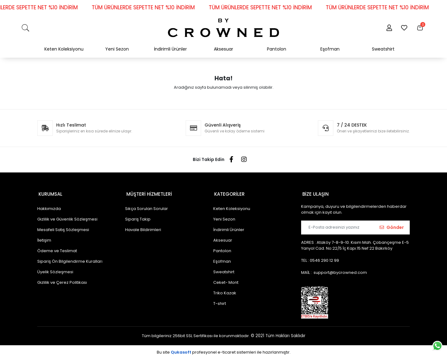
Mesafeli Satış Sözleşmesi (63, 227)
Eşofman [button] (330, 49)
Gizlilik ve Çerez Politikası (62, 280)
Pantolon (222, 249)
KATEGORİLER (228, 193)
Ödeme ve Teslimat (57, 249)
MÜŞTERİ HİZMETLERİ (148, 193)
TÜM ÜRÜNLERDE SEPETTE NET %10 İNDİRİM (149, 7)
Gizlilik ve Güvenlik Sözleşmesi (67, 217)
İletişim (44, 238)
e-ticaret (227, 350)
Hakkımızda (49, 206)
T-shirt (219, 301)
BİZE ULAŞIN (314, 193)
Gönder (392, 225)
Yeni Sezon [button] (117, 49)
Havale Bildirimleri (143, 227)
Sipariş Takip (138, 217)
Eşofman (222, 259)
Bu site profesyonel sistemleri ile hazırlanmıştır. (224, 350)
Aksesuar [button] (223, 49)
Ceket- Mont (225, 280)
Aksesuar (222, 238)
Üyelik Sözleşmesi (55, 270)
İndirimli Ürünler (228, 227)
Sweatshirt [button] (383, 49)
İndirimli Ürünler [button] (170, 49)
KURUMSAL (49, 193)
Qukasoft (181, 350)
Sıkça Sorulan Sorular (146, 206)
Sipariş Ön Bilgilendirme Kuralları (69, 259)
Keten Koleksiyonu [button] (64, 49)
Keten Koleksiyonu (231, 206)
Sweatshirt (223, 270)
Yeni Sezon (224, 217)
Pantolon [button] (276, 49)
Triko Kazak (224, 291)
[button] (389, 28)
